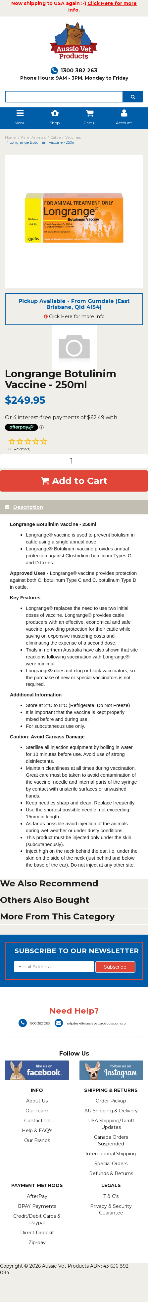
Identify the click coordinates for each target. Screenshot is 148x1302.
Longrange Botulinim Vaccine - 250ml (43, 142)
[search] (133, 96)
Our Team (36, 1111)
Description (28, 507)
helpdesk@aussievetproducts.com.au (90, 1023)
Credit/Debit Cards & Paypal (37, 1219)
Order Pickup (111, 1101)
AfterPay (37, 1196)
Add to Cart (74, 480)
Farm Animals (33, 137)
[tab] (74, 507)
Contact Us (37, 1121)
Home (10, 137)
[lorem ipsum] (64, 96)
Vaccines (73, 137)
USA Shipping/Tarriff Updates (111, 1124)
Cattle (56, 137)
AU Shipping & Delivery (111, 1111)
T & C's (111, 1196)
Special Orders (110, 1164)
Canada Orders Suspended (111, 1140)
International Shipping (110, 1154)
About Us (37, 1101)
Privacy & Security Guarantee (111, 1209)
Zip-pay (37, 1243)
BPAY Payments (37, 1206)
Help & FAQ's (37, 1131)
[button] (74, 445)
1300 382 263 (74, 70)
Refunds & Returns (111, 1173)
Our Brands (37, 1140)
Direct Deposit (37, 1233)
